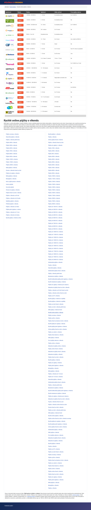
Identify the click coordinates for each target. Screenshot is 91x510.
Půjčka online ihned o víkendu (55, 471)
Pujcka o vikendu (52, 446)
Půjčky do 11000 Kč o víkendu (55, 234)
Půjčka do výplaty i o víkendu (55, 145)
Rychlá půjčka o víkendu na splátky (56, 301)
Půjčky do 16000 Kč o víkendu (55, 248)
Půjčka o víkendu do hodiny (12, 215)
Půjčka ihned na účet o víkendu (13, 192)
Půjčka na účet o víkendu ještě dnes (57, 410)
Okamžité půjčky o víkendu (54, 268)
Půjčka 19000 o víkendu (54, 201)
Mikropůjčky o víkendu (53, 371)
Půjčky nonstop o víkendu (54, 315)
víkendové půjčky (31, 496)
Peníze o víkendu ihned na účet (13, 170)
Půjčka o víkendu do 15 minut (55, 374)
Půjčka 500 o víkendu (53, 153)
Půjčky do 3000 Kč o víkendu (55, 212)
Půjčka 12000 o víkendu (54, 181)
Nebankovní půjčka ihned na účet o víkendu (59, 399)
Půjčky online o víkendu (54, 343)
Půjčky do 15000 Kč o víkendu (55, 245)
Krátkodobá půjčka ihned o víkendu (56, 382)
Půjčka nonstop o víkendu (12, 134)
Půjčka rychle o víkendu (54, 457)
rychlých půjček (75, 495)
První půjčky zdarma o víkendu (55, 340)
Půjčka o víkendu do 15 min (13, 212)
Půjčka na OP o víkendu (54, 449)
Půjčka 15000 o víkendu (12, 162)
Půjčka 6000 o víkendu (11, 148)
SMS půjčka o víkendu (53, 432)
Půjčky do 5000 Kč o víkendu (55, 217)
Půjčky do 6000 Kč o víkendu (55, 220)
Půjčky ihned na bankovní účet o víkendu (58, 321)
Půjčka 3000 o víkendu (53, 156)
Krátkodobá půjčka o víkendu (55, 262)
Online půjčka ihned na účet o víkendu (57, 426)
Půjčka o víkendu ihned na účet (55, 142)
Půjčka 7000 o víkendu (11, 151)
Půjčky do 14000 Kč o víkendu (55, 243)
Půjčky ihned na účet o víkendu (55, 357)
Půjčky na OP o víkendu (54, 295)
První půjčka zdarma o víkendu (55, 435)
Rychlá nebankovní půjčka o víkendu (57, 393)
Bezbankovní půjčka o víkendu (55, 387)
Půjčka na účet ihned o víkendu (55, 452)
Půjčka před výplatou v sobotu (13, 209)
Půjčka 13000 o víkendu (54, 184)
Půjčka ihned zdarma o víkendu (56, 465)
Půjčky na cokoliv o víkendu (55, 332)
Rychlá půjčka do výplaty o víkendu (56, 421)
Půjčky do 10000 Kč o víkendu (55, 231)
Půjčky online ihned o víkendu (55, 348)
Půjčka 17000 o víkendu (54, 195)
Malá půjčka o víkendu (11, 167)
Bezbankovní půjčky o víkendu (55, 276)
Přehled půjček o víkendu (12, 203)
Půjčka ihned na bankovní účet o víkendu (58, 460)
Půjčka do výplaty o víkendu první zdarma (58, 284)
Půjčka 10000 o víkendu (12, 159)
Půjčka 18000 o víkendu (54, 198)
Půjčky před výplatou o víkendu (55, 365)
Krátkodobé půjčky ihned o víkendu (56, 270)
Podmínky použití (9, 505)
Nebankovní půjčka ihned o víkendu (57, 438)
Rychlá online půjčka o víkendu (55, 415)
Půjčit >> (20, 15)
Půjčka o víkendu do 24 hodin (13, 198)
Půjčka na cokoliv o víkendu (55, 463)
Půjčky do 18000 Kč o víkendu (55, 254)
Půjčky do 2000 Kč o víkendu (55, 209)
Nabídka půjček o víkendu (12, 201)
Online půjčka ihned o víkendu (55, 139)
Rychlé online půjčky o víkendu (55, 312)
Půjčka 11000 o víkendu (54, 178)
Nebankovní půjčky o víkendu (55, 354)
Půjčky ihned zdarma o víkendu (55, 334)
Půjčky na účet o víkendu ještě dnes (57, 307)
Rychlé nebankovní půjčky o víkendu (57, 282)
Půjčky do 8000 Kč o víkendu (55, 226)
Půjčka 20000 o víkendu (12, 164)
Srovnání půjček (10, 187)
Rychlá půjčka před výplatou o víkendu (57, 424)
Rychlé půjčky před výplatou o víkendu (57, 326)
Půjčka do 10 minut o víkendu (55, 376)
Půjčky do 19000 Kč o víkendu (55, 256)
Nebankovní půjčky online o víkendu (57, 346)
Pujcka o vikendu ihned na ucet (55, 401)
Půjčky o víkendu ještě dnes (55, 273)
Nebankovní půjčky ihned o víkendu (56, 351)
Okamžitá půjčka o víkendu (12, 137)
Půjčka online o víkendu (54, 468)
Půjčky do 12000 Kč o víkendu (55, 237)
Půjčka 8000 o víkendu (11, 153)
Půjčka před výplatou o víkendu (55, 479)
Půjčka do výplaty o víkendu (13, 173)
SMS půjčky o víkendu (53, 337)
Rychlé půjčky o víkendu (54, 360)
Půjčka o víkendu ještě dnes (13, 139)
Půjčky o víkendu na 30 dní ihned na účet (58, 290)
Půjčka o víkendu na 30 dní (12, 195)
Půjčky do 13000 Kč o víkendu (55, 240)
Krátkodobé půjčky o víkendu (55, 429)
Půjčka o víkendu (52, 488)
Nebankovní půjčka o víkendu (55, 440)
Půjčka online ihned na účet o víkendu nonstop (59, 418)
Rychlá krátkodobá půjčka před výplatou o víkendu (60, 390)
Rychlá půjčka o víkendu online (13, 217)
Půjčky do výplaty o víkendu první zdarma (58, 396)
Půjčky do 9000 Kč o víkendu (55, 229)
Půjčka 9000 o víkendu (11, 156)
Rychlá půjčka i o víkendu (54, 134)
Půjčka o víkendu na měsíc (12, 206)
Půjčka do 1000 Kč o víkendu (55, 206)
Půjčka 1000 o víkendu (53, 148)
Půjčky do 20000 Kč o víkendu (55, 259)
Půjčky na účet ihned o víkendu (55, 304)
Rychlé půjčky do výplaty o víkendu (56, 323)
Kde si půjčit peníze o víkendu (13, 181)
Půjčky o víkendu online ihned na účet (57, 293)
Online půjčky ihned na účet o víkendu (57, 329)
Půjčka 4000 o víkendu (11, 142)
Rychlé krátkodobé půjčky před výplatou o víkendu (60, 279)
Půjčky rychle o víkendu (54, 318)
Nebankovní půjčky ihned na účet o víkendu (58, 287)
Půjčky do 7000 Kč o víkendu (55, 223)
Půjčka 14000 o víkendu (54, 187)
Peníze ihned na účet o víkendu (55, 407)
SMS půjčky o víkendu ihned (55, 309)
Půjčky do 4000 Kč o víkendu (55, 215)
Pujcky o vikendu (52, 265)
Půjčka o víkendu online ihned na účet (57, 404)
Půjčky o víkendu (52, 137)
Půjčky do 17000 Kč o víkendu (55, 251)
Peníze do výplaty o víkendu (13, 190)
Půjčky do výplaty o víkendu (55, 362)
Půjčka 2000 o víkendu (53, 151)
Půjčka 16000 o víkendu (54, 192)
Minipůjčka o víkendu (11, 178)
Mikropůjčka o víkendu (11, 176)
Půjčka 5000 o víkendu (11, 145)
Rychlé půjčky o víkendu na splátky (56, 298)
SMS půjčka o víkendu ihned (55, 413)
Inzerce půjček (9, 184)
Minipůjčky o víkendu (53, 368)
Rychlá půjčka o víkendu (54, 443)
